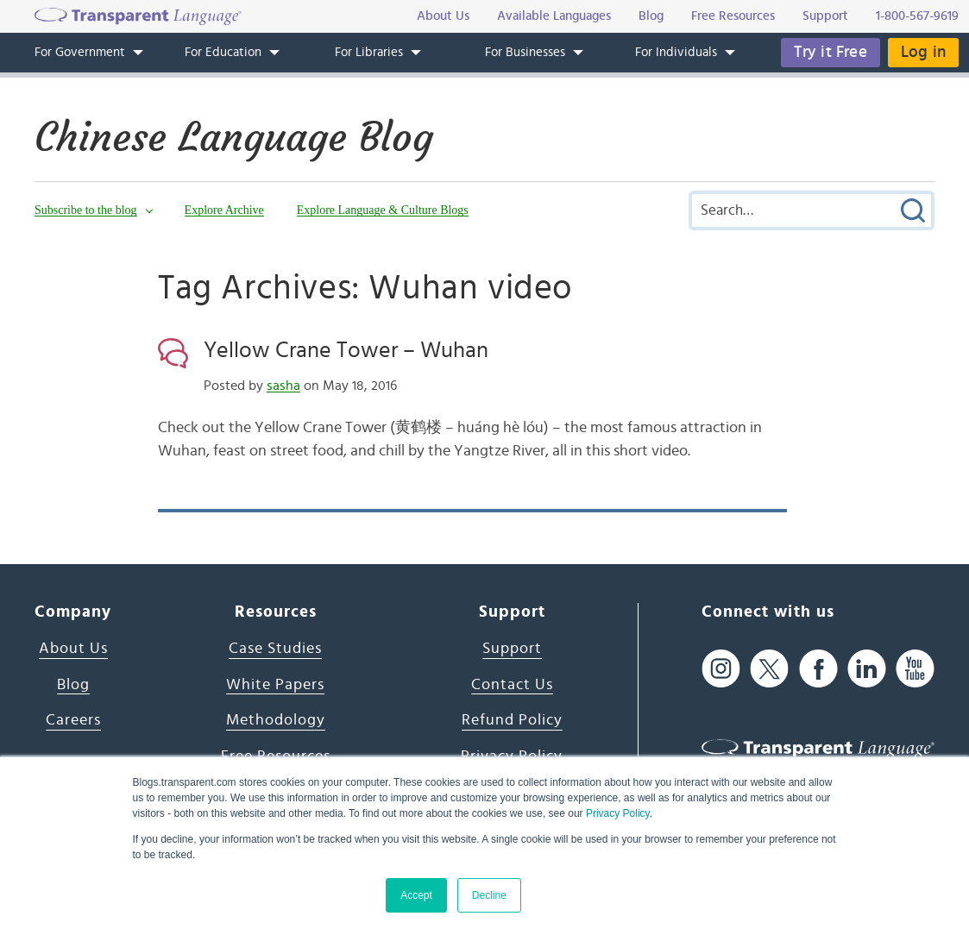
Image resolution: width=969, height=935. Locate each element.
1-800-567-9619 (917, 15)
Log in (923, 52)
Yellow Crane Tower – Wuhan (346, 350)
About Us (73, 648)
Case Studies (275, 648)
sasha (283, 385)
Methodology (275, 720)
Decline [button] (489, 895)
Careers (73, 720)
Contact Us (512, 685)
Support (512, 648)
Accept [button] (416, 895)
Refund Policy (512, 720)
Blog (73, 685)
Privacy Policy (618, 813)
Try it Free (830, 52)
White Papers (275, 685)
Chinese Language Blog (234, 137)
